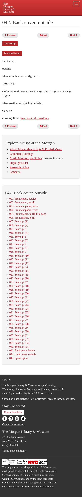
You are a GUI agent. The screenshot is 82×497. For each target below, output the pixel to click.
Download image (12, 53)
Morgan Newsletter (13, 412)
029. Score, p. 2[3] (19, 304)
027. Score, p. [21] (19, 297)
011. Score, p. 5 (17, 236)
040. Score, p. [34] (19, 346)
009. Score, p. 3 (17, 228)
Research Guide (19, 167)
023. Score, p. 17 (18, 282)
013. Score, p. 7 (17, 244)
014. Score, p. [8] (18, 247)
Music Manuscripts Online (26, 158)
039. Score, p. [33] (19, 342)
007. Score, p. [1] (18, 221)
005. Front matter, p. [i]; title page (27, 213)
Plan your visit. (15, 18)
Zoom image (10, 43)
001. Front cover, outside (22, 198)
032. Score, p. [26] (19, 316)
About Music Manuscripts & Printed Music (36, 149)
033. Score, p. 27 (18, 320)
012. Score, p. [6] (18, 240)
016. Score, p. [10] (19, 255)
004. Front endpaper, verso (23, 209)
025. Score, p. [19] (19, 289)
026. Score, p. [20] (19, 293)
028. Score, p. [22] (19, 301)
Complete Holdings (21, 153)
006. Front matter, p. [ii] (22, 217)
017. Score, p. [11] (19, 259)
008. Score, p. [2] (18, 225)
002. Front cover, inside (22, 202)
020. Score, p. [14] (19, 270)
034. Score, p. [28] (19, 323)
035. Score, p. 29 (18, 327)
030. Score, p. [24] (19, 308)
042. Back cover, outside (22, 354)
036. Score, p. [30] (19, 331)
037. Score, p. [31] (19, 335)
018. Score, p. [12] (19, 263)
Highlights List (19, 162)
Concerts (15, 172)
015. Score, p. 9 (17, 251)
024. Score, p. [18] (19, 285)
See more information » (35, 118)
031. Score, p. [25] (19, 312)
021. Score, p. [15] (19, 274)
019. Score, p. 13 (18, 266)
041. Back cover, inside (22, 350)
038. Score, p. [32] (19, 339)
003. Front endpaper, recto (23, 206)
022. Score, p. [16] (19, 278)
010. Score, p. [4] (18, 232)
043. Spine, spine (18, 358)
